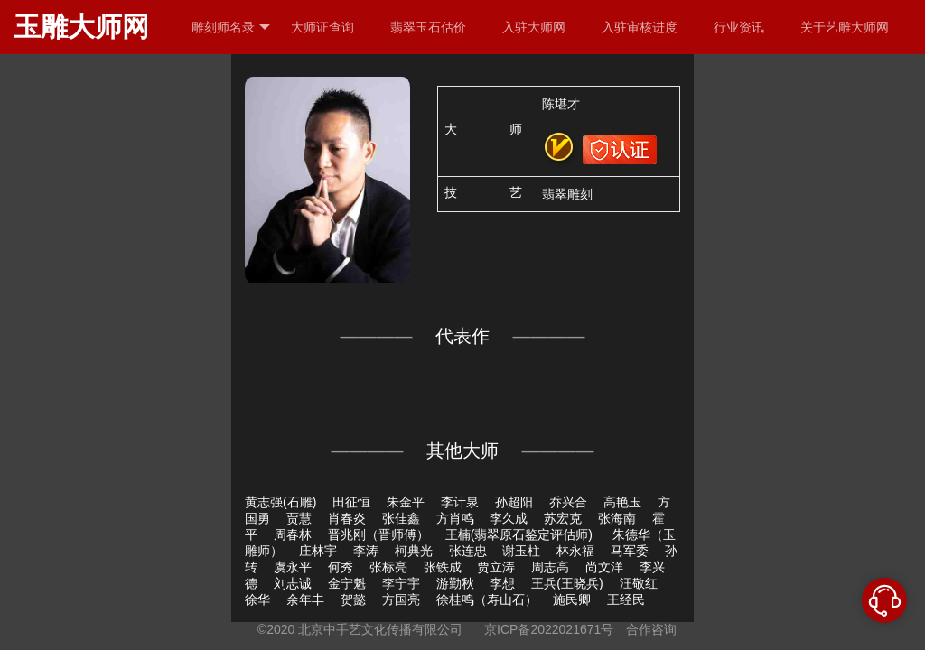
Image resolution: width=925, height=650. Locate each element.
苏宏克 (563, 518)
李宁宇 (401, 583)
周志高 (550, 567)
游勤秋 (455, 583)
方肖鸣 (455, 518)
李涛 (365, 550)
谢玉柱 (521, 550)
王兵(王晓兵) (567, 583)
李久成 (509, 518)
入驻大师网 (533, 27)
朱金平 (406, 502)
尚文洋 (604, 567)
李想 (502, 583)
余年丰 (305, 599)
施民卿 (572, 599)
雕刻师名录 (231, 27)
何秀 (340, 567)
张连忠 (468, 550)
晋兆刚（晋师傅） (378, 534)
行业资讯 (739, 27)
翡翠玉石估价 (428, 27)
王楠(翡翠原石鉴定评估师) (520, 534)
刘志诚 (293, 583)
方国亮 (401, 599)
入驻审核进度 (639, 27)
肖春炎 (347, 518)
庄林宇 (318, 550)
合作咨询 (651, 629)
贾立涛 (496, 567)
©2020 (275, 629)
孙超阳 (514, 502)
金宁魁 (347, 583)
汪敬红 (639, 583)
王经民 (626, 599)
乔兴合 (568, 502)
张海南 (617, 518)
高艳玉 (622, 502)
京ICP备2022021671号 (548, 629)
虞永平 (293, 567)
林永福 (575, 550)
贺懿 (353, 599)
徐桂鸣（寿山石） (486, 599)
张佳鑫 (401, 518)
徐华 (257, 599)
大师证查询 (322, 27)
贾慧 (299, 518)
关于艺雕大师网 (844, 27)
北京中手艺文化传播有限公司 (380, 629)
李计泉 (460, 502)
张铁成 (443, 567)
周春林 (293, 534)
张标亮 (388, 567)
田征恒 (351, 502)
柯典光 (414, 550)
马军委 (630, 550)
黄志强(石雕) (280, 502)
